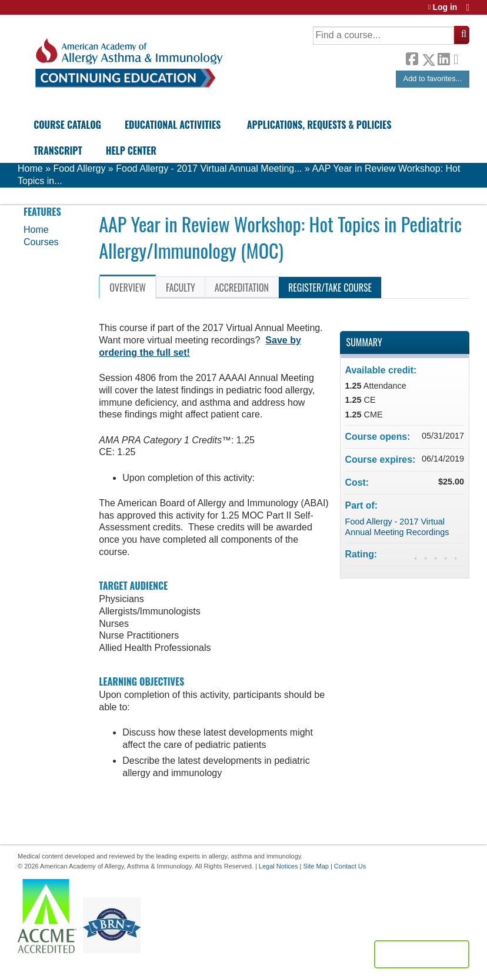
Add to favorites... (432, 78)
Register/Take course (330, 287)
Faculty (180, 287)
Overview (127, 287)
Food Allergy (79, 168)
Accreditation (242, 287)
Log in (444, 7)
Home (30, 168)
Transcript (58, 150)
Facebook (412, 58)
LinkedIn (443, 58)
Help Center (131, 150)
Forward (459, 57)
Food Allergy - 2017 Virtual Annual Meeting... (209, 168)
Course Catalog (67, 125)
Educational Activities (173, 125)
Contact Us (350, 866)
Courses (41, 242)
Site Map (315, 866)
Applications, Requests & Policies (319, 125)
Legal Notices (278, 866)
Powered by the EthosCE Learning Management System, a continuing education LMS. (421, 954)
